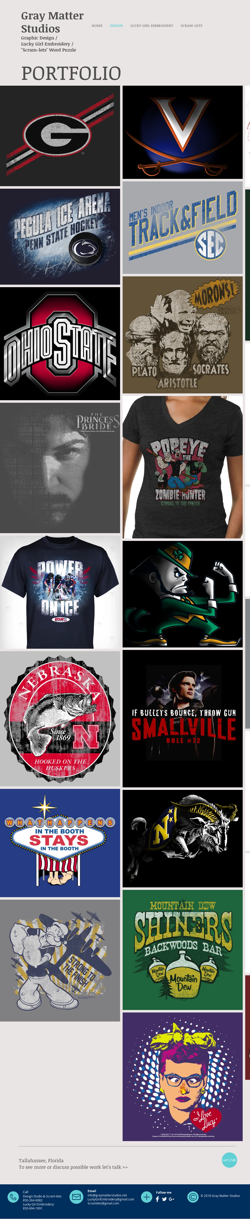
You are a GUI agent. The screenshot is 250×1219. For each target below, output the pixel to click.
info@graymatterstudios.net (107, 1195)
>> (125, 1167)
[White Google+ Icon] (171, 1199)
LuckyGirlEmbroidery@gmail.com (111, 1199)
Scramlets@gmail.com (103, 1203)
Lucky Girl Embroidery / (47, 44)
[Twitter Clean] (164, 1199)
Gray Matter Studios (52, 21)
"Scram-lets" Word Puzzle (48, 50)
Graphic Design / (39, 38)
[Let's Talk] (229, 1160)
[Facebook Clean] (157, 1199)
